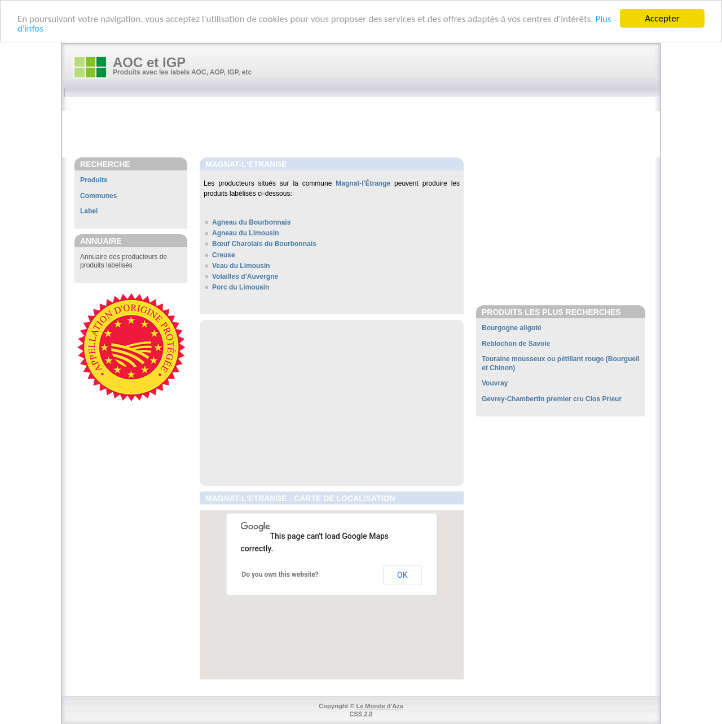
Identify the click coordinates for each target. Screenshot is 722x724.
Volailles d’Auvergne (245, 276)
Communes (98, 196)
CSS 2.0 (361, 713)
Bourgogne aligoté (512, 328)
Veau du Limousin (241, 266)
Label (89, 211)
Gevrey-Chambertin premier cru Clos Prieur (552, 399)
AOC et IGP (149, 62)
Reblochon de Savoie (516, 344)
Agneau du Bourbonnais (251, 222)
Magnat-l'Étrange (363, 183)
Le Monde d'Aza (379, 706)
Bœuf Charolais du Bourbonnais (264, 244)
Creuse (223, 255)
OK (402, 575)
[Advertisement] (366, 128)
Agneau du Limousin (245, 233)
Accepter (662, 18)
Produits (94, 180)
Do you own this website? (280, 574)
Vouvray (495, 383)
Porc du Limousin (240, 287)
